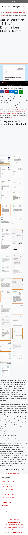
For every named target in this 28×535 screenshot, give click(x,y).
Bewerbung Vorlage (8, 481)
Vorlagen (5, 505)
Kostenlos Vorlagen (11, 6)
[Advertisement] (14, 47)
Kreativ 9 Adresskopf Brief (14, 109)
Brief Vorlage (6, 484)
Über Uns (16, 519)
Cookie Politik (7, 527)
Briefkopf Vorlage (13, 12)
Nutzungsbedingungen (11, 524)
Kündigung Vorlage (8, 492)
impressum (21, 527)
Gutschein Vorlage (7, 489)
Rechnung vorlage (7, 500)
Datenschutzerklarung (14, 522)
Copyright (20, 524)
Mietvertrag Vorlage (8, 497)
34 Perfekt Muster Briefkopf (14, 473)
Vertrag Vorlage (7, 503)
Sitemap (14, 527)
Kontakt (14, 529)
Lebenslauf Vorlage (8, 495)
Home (7, 12)
